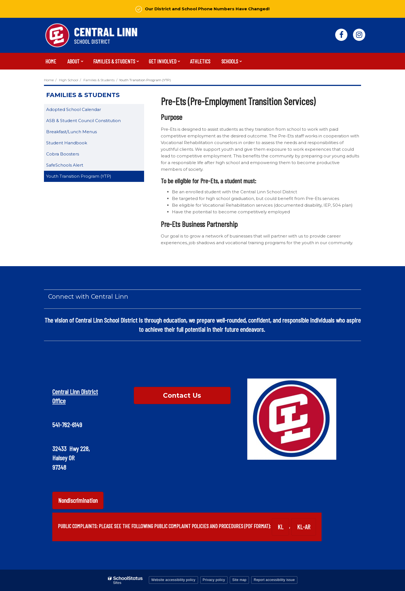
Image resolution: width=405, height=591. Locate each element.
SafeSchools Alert (73, 166)
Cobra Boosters (62, 154)
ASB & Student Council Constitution (92, 121)
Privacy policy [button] (214, 580)
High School (68, 80)
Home (49, 80)
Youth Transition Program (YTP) (78, 176)
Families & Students (99, 80)
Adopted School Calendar (82, 110)
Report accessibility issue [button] (274, 580)
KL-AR (303, 527)
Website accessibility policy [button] (173, 580)
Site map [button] (239, 580)
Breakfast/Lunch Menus (71, 131)
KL (280, 527)
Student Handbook (75, 144)
